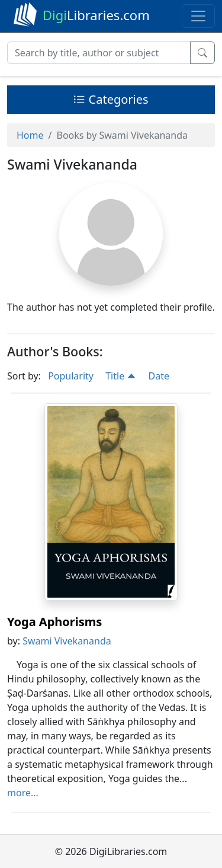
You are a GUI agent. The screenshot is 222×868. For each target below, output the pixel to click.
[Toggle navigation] (198, 16)
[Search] (99, 53)
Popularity (71, 375)
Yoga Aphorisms (54, 622)
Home (30, 135)
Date (159, 375)
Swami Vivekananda (66, 640)
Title (120, 375)
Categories (110, 99)
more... (22, 792)
